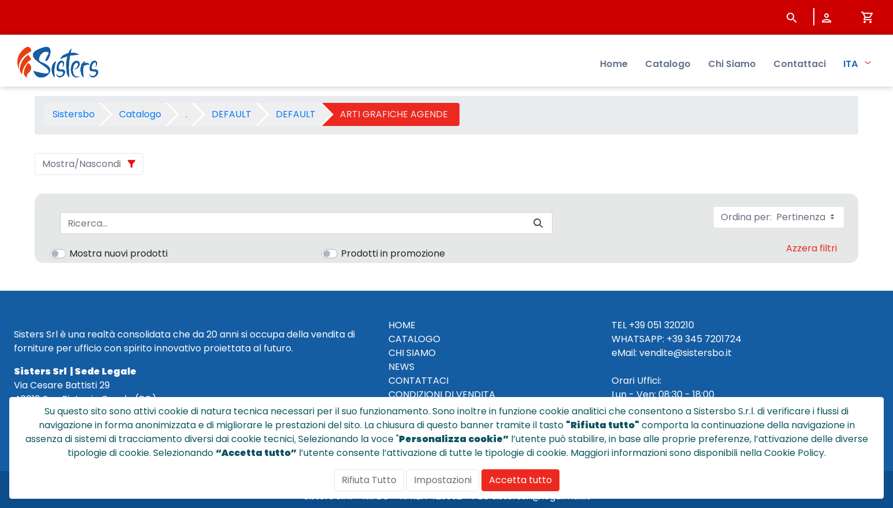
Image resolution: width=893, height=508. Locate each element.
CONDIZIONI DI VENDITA (441, 394)
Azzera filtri (811, 248)
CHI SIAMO (412, 352)
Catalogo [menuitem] (668, 64)
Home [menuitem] (614, 64)
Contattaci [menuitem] (799, 64)
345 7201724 (713, 339)
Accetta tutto (520, 480)
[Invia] (538, 223)
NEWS (401, 366)
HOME (402, 325)
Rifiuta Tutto (369, 480)
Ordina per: (779, 217)
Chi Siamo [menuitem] (732, 64)
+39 (674, 339)
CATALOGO (414, 339)
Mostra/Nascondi (81, 163)
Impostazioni (443, 480)
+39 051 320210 (661, 325)
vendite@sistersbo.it (685, 352)
